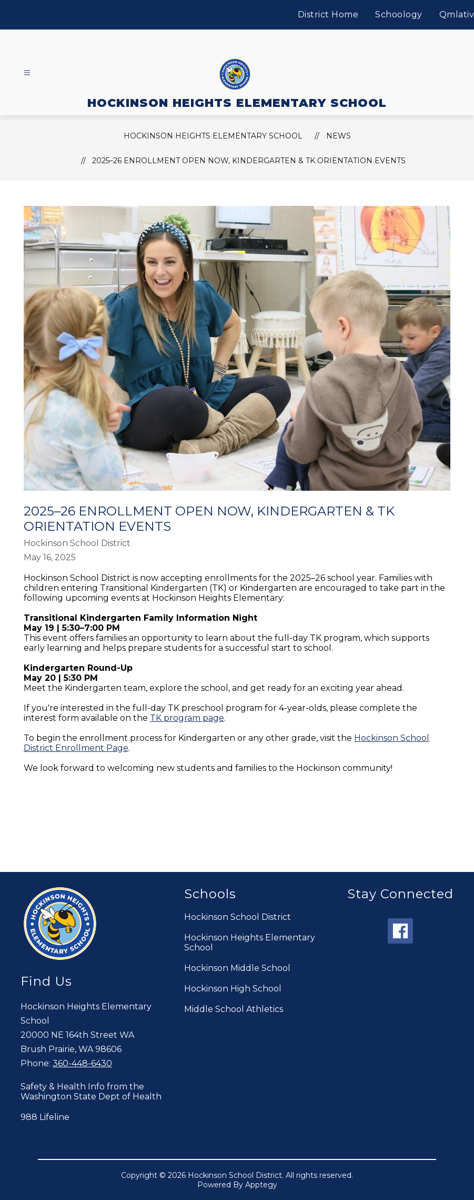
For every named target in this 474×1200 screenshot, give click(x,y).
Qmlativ (457, 14)
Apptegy (261, 1184)
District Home (328, 14)
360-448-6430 (82, 1063)
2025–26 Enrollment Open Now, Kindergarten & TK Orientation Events (249, 160)
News (338, 136)
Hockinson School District (237, 917)
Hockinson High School (232, 989)
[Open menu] (27, 73)
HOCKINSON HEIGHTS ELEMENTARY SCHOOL (213, 136)
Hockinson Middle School (237, 968)
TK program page (187, 718)
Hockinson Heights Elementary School (249, 943)
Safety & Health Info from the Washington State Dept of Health (91, 1092)
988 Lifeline (45, 1117)
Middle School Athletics (233, 1009)
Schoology (398, 14)
